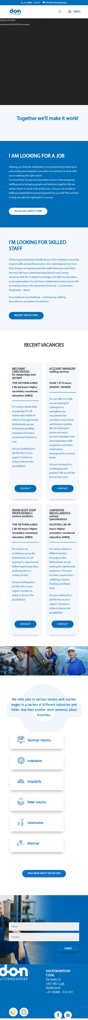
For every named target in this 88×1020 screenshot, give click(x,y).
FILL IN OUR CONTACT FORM (28, 211)
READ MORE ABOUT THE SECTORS (44, 873)
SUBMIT (68, 948)
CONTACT (25, 488)
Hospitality (34, 781)
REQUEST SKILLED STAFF (26, 315)
